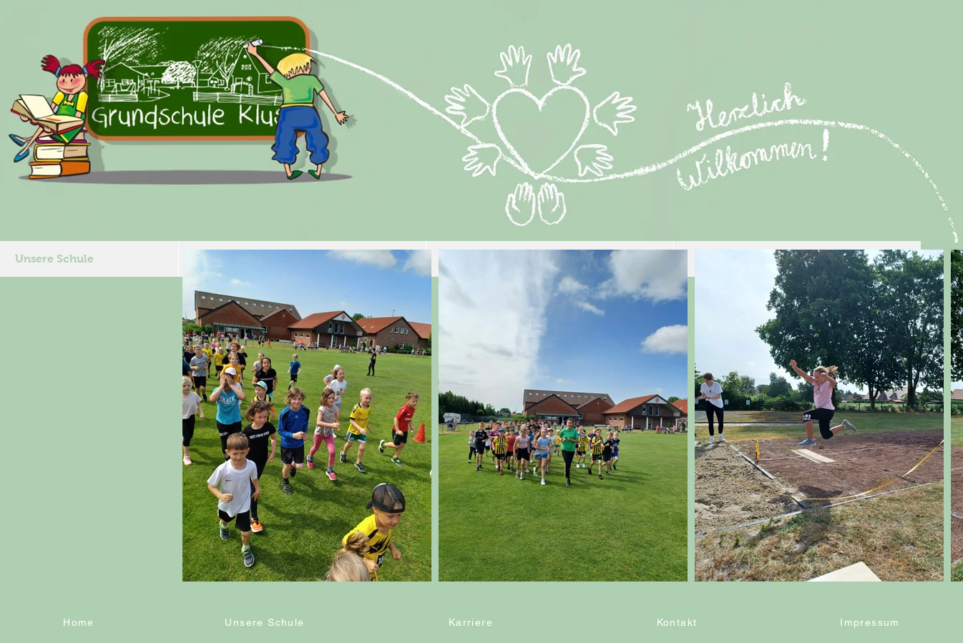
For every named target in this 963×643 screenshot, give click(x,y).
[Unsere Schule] (266, 622)
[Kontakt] (678, 622)
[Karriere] (472, 622)
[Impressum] (871, 622)
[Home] (80, 622)
